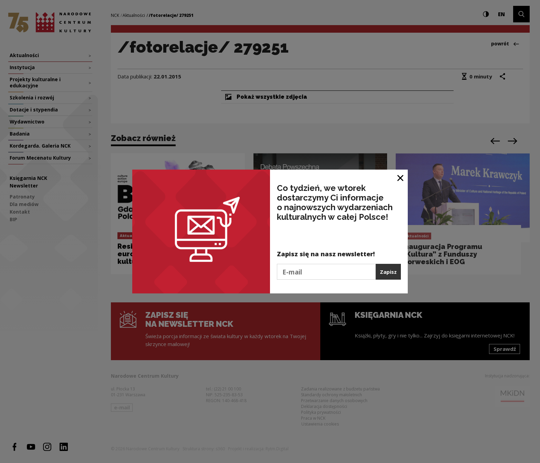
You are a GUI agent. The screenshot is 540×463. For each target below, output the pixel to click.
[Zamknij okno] (400, 177)
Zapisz (388, 271)
